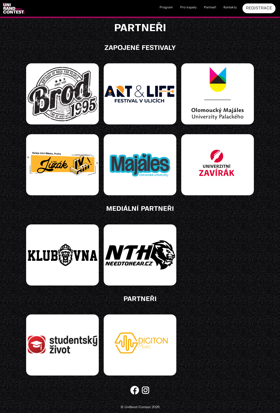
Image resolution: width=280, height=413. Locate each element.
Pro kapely (188, 7)
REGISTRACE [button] (259, 8)
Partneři (210, 7)
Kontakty (230, 7)
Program (166, 7)
